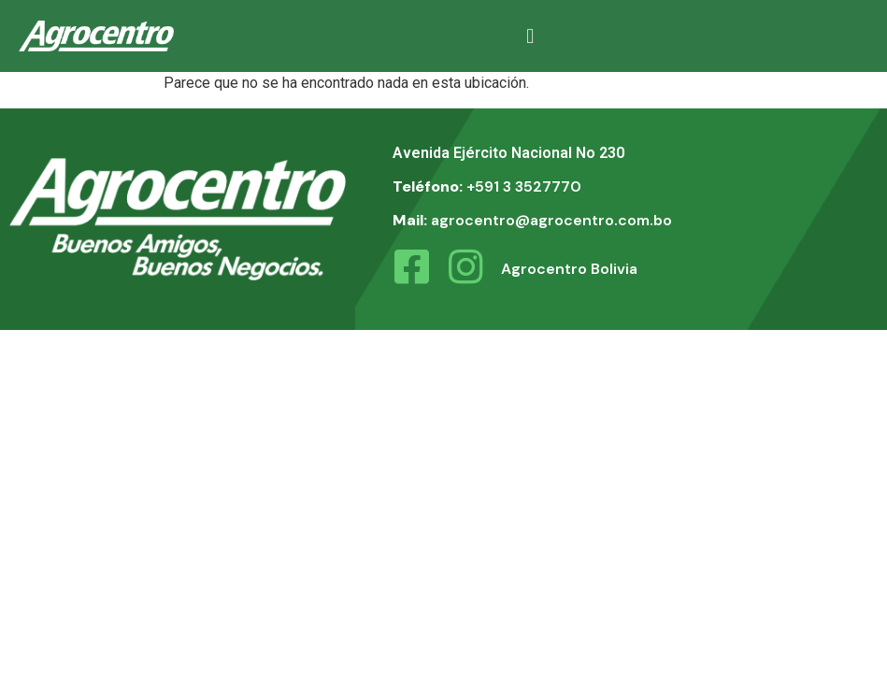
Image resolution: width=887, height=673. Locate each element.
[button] (530, 36)
